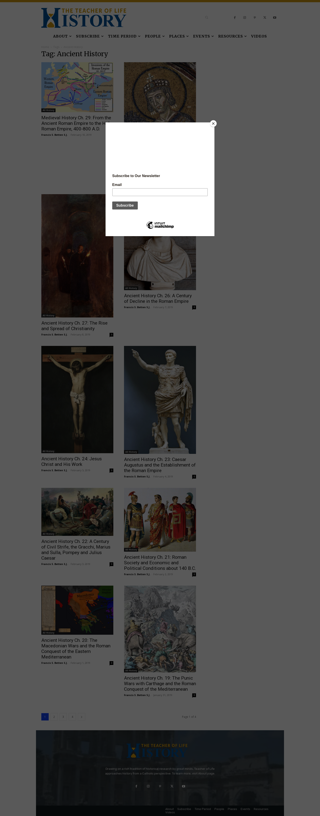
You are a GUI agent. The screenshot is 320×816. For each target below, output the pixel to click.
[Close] (213, 123)
